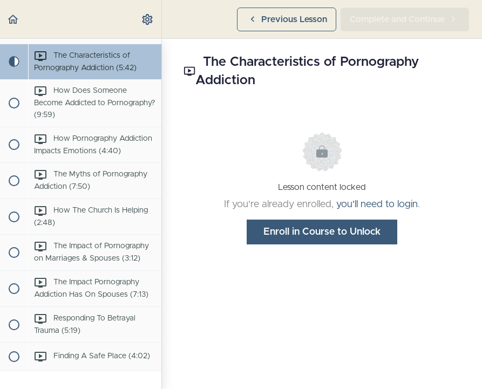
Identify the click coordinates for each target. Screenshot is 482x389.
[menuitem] (147, 19)
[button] (13, 19)
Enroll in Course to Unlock (322, 232)
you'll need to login (377, 204)
